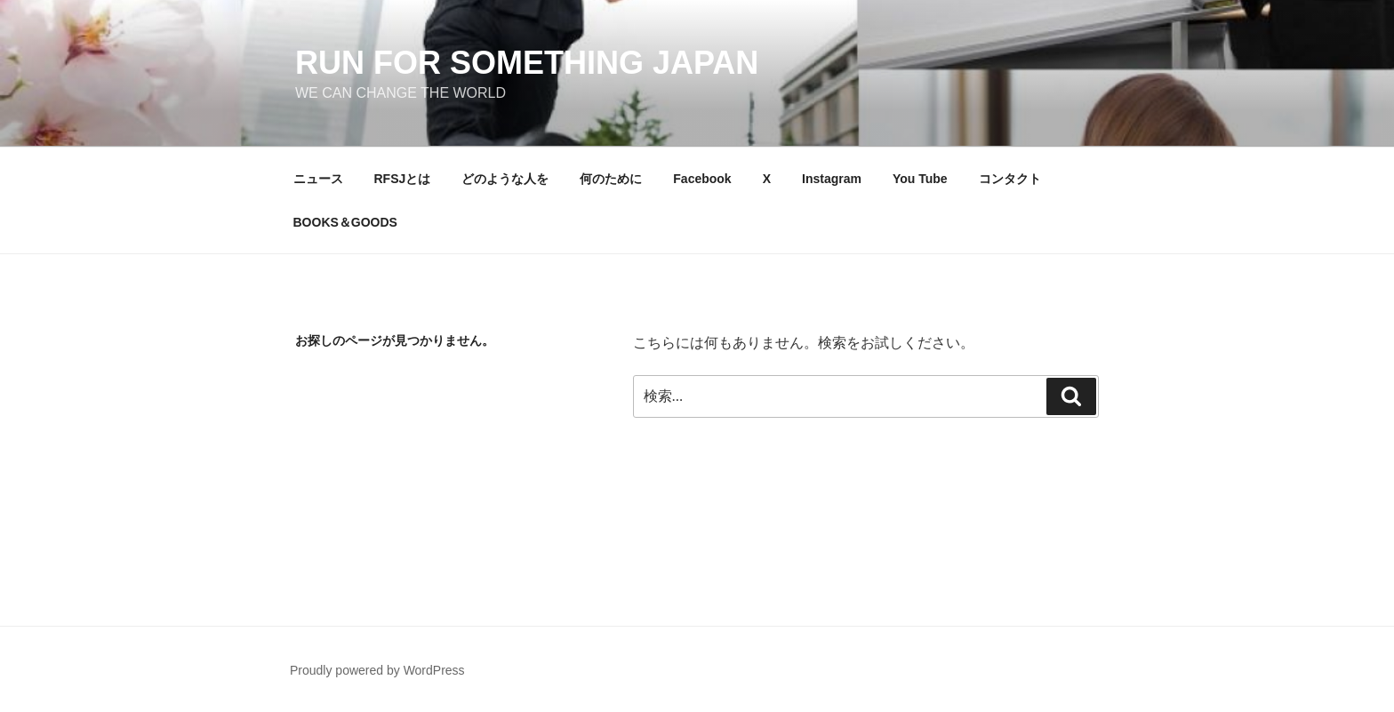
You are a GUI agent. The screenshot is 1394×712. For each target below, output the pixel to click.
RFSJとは (402, 179)
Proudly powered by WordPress (377, 670)
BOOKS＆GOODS (345, 222)
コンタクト (1010, 179)
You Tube (920, 179)
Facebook (702, 179)
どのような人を (505, 179)
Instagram (831, 179)
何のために (611, 179)
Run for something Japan (526, 62)
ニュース (318, 179)
